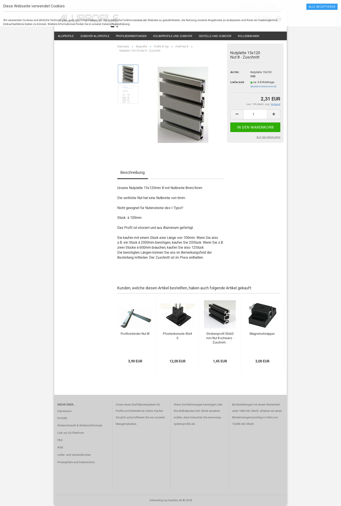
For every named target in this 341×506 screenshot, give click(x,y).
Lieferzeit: (237, 82)
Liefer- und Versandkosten (74, 454)
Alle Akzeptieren (322, 6)
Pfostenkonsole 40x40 (177, 336)
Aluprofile (66, 36)
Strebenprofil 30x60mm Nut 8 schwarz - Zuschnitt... (220, 338)
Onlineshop (156, 500)
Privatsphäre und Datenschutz (76, 462)
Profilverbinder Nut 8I (135, 333)
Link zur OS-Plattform (70, 432)
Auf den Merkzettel (268, 137)
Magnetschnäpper (262, 333)
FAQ (60, 440)
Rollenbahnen (248, 36)
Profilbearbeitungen (131, 36)
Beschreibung (132, 172)
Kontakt (62, 418)
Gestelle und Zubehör (215, 36)
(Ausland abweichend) (263, 86)
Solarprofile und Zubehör (172, 36)
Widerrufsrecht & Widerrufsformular (79, 425)
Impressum (64, 411)
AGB (60, 447)
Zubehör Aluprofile (94, 36)
